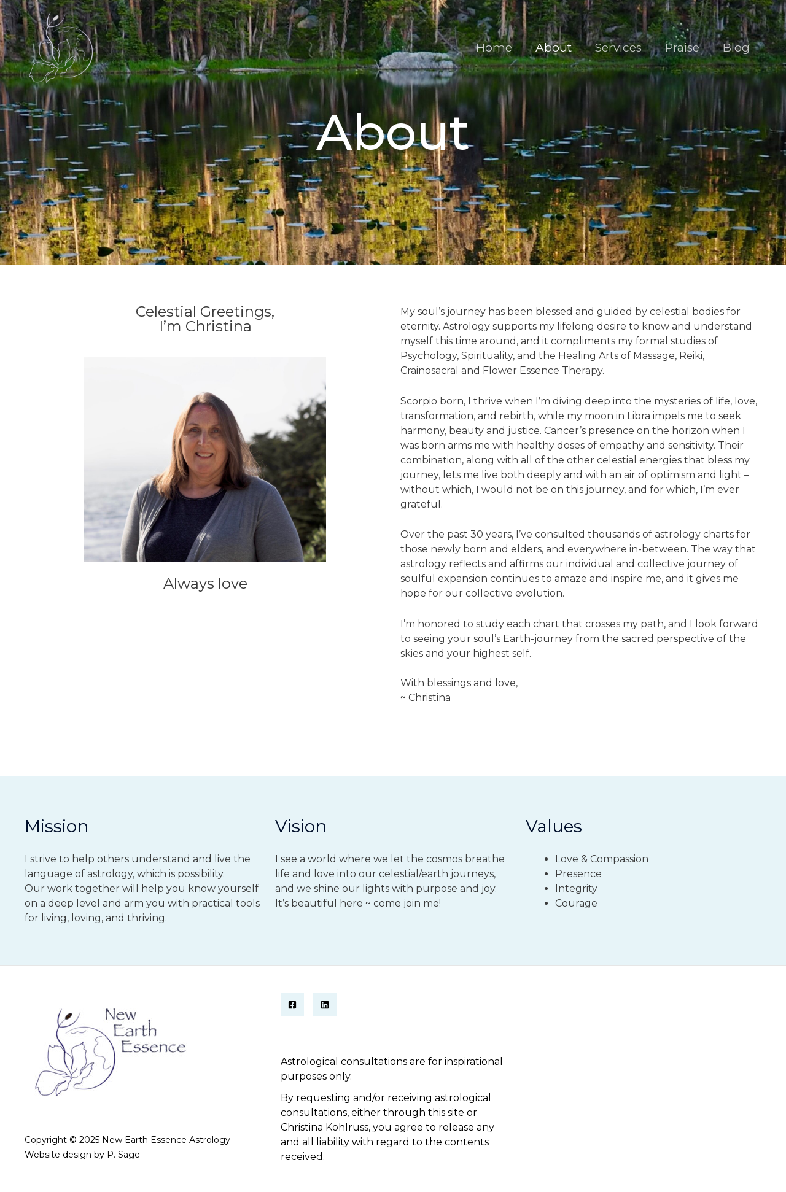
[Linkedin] (325, 1004)
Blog (736, 48)
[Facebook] (292, 1004)
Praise (682, 48)
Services (618, 48)
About (553, 48)
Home (494, 48)
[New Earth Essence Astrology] (60, 47)
